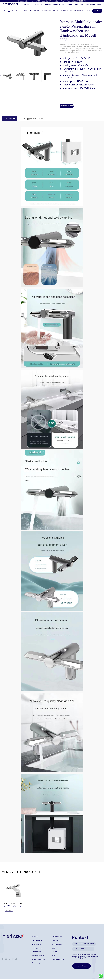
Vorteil (54, 948)
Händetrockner (37, 941)
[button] (55, 76)
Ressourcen (78, 4)
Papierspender (37, 948)
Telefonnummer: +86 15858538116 (84, 944)
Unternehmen (37, 4)
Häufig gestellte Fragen (33, 118)
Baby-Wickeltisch (38, 956)
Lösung (69, 4)
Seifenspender (36, 944)
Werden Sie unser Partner (55, 4)
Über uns (55, 941)
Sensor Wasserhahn (38, 960)
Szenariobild (10, 118)
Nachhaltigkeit (57, 944)
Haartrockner (36, 952)
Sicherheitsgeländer (38, 963)
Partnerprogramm (58, 960)
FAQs (53, 956)
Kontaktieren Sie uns (93, 4)
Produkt (27, 4)
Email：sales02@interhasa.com (83, 949)
